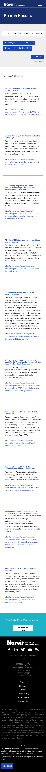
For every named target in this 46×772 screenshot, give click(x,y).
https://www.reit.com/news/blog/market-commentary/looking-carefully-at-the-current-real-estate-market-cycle (22, 162)
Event (26, 43)
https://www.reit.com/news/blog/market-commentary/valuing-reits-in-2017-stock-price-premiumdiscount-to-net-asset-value (22, 487)
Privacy (23, 690)
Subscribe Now (23, 629)
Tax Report (23, 48)
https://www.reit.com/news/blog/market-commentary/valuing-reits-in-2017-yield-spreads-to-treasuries (20, 599)
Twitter (23, 650)
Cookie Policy (23, 694)
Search (23, 682)
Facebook (9, 650)
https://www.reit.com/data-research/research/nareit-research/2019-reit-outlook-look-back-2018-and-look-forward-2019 (23, 112)
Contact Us (23, 701)
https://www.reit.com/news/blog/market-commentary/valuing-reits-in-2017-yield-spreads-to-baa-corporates (20, 443)
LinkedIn (16, 650)
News (7, 48)
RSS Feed (37, 650)
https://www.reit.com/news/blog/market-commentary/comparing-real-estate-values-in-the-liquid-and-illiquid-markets (22, 336)
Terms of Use (23, 697)
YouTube (30, 650)
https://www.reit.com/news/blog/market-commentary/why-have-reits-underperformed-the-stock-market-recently (22, 268)
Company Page (11, 43)
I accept (7, 766)
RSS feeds (23, 686)
